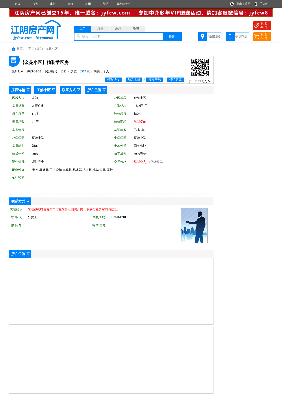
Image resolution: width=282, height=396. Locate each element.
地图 (88, 3)
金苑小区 (51, 49)
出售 (53, 3)
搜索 (172, 36)
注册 (247, 3)
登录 (239, 3)
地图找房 (214, 36)
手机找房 (241, 36)
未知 (40, 49)
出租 (70, 3)
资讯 (105, 3)
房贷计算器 (155, 162)
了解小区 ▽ (46, 90)
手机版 (264, 3)
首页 (17, 3)
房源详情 (18, 90)
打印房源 (175, 79)
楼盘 (35, 3)
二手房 (29, 49)
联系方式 (69, 90)
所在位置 (94, 90)
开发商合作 (123, 3)
